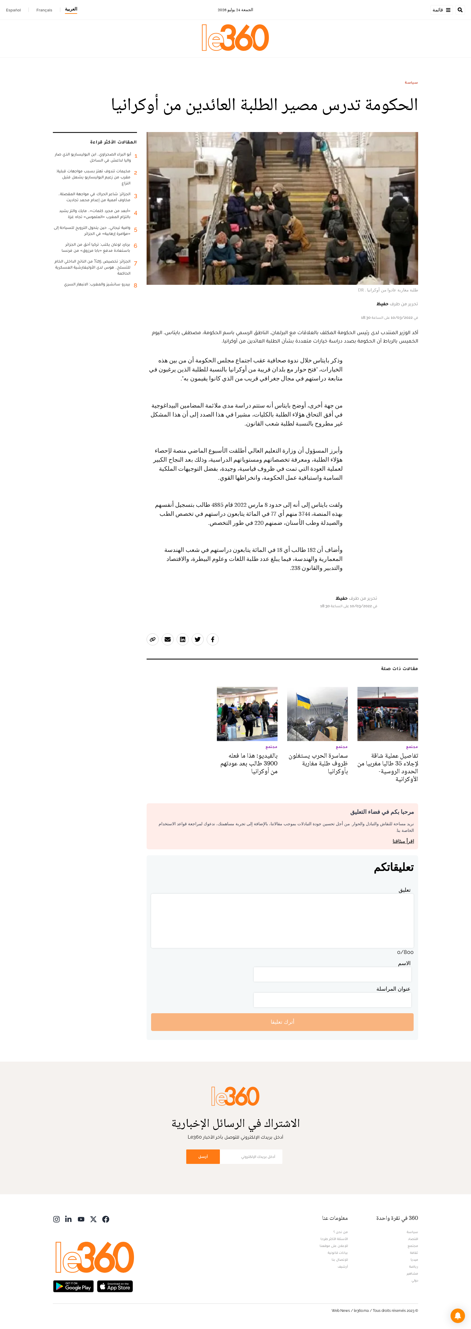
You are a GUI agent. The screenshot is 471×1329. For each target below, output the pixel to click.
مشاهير (412, 1273)
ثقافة (414, 1253)
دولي (415, 1280)
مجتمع (413, 1246)
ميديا (414, 1259)
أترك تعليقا (282, 1022)
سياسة (411, 82)
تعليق (405, 890)
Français (44, 10)
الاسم (404, 963)
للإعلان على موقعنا (334, 1246)
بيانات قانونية (338, 1253)
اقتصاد (413, 1239)
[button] (458, 1316)
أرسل (203, 1156)
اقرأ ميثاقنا (403, 841)
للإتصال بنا (340, 1259)
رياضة (413, 1266)
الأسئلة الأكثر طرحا (334, 1239)
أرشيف (343, 1266)
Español (13, 10)
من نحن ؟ (340, 1232)
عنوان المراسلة (393, 989)
